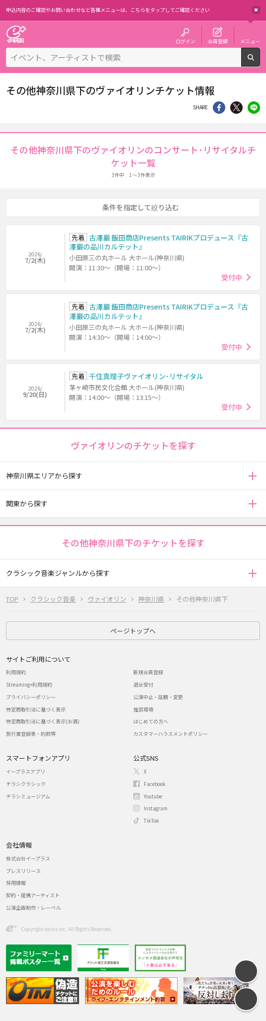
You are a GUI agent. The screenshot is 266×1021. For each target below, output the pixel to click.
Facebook (155, 783)
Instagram (156, 808)
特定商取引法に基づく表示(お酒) (43, 721)
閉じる (256, 10)
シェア (219, 107)
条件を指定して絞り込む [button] (140, 207)
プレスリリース (23, 870)
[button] (252, 475)
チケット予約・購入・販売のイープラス (16, 34)
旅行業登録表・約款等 (31, 733)
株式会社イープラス (28, 858)
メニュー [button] (250, 40)
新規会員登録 (148, 672)
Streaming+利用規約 (29, 684)
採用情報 (16, 882)
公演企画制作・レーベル (33, 907)
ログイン (185, 40)
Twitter (236, 107)
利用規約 (16, 672)
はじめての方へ (150, 721)
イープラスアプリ (25, 771)
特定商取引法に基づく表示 (36, 709)
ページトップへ (133, 630)
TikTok (151, 820)
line (254, 107)
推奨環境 (143, 709)
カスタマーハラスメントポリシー (170, 733)
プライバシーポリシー (31, 697)
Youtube (153, 796)
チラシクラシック (26, 783)
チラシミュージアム (28, 796)
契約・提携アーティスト (33, 895)
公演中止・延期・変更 (158, 697)
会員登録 (218, 40)
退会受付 (143, 684)
